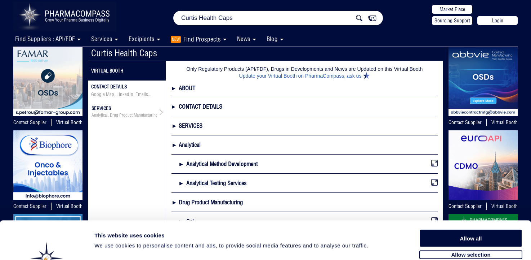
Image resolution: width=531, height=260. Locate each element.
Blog (272, 39)
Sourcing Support (452, 20)
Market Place (452, 9)
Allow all (471, 199)
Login (497, 20)
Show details (378, 246)
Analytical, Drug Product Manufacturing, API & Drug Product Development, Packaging (124, 115)
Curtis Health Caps (124, 52)
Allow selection (470, 216)
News (243, 39)
